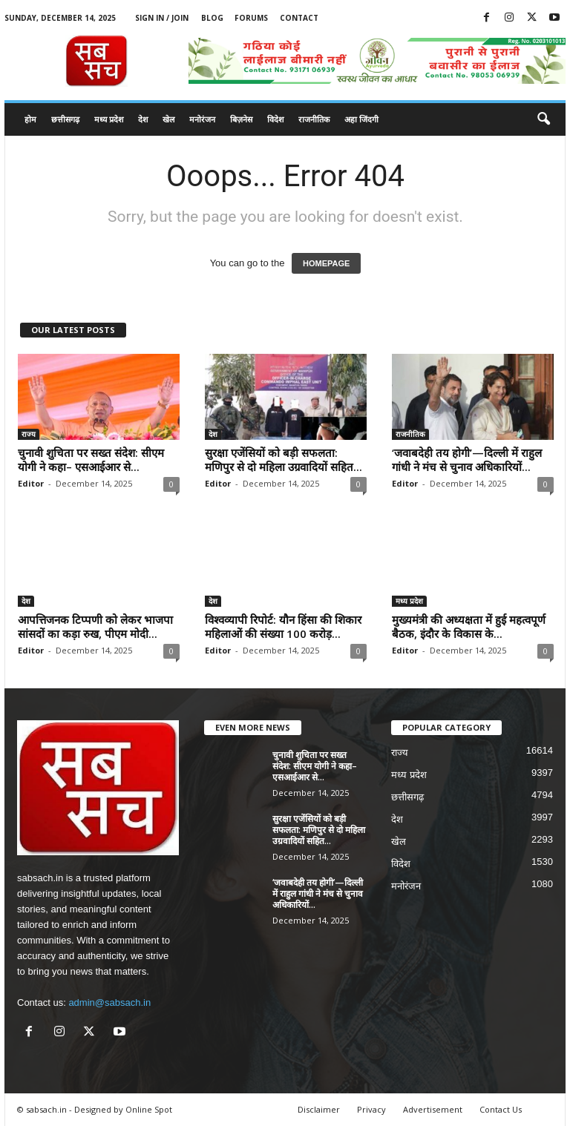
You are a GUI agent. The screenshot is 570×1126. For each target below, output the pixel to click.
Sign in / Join (162, 18)
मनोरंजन (202, 119)
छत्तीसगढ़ (65, 119)
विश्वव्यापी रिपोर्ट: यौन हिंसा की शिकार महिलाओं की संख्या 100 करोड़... (283, 626)
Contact (299, 18)
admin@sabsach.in (109, 1002)
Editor (31, 483)
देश (143, 119)
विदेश (275, 119)
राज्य (29, 434)
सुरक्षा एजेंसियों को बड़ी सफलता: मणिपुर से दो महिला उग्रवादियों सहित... (283, 459)
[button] (543, 119)
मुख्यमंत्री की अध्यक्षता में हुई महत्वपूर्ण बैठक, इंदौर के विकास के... (469, 626)
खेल (168, 119)
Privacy (371, 1109)
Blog (212, 18)
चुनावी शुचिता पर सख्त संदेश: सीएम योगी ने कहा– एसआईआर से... (91, 459)
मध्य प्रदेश (108, 119)
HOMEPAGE (326, 263)
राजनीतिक (314, 119)
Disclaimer (319, 1109)
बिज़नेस (241, 119)
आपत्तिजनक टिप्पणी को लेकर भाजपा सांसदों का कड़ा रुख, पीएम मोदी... (95, 626)
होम (30, 119)
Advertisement (432, 1109)
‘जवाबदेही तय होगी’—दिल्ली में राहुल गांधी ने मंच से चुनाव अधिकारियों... (467, 459)
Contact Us (500, 1109)
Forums (251, 18)
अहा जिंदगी (361, 119)
